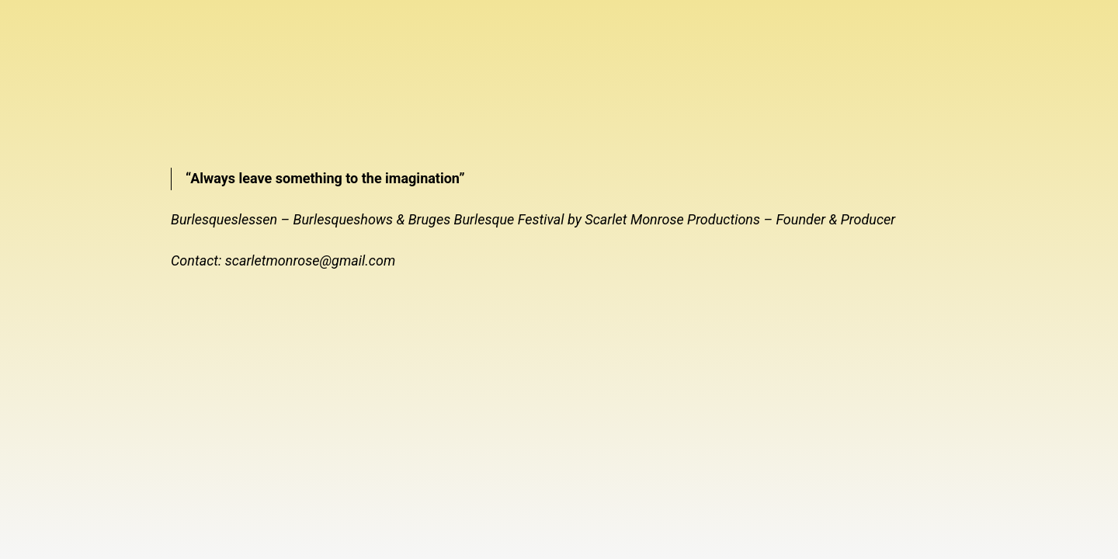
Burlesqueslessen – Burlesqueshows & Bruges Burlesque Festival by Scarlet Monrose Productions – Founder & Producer (533, 219)
